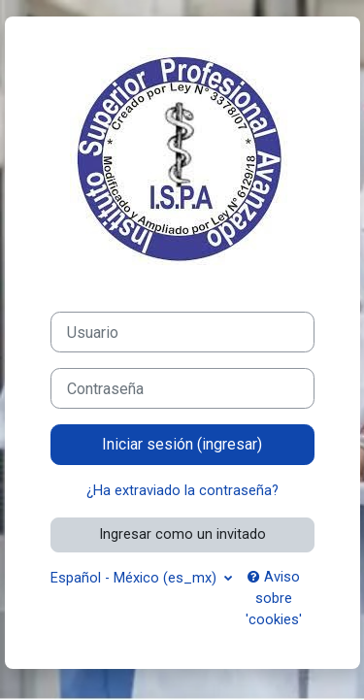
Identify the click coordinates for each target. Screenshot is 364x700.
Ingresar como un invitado (182, 534)
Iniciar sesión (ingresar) (182, 444)
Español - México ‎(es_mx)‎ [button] (135, 577)
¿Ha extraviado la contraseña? (182, 490)
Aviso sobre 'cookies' (274, 598)
